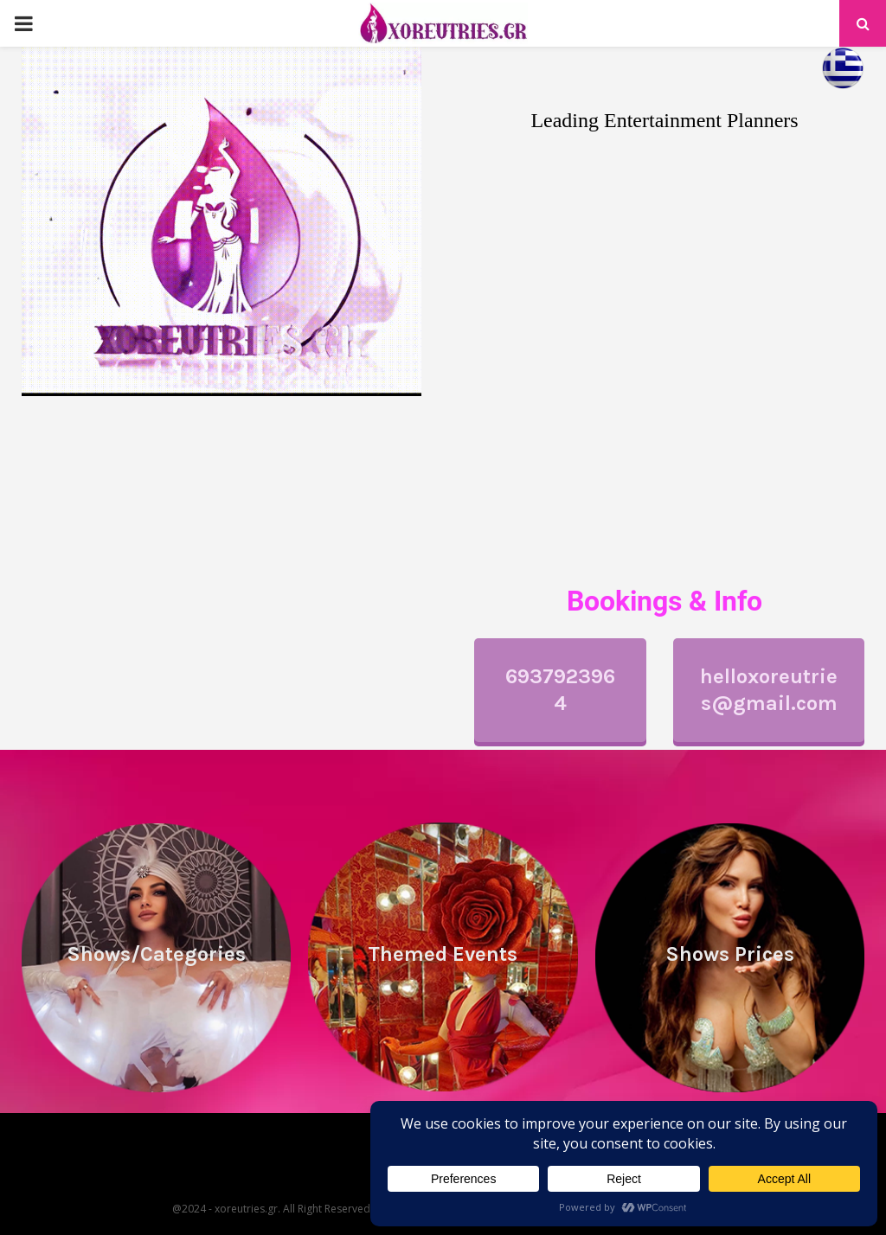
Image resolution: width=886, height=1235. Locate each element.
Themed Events (442, 954)
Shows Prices (729, 954)
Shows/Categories (156, 954)
